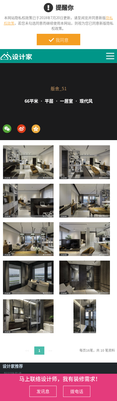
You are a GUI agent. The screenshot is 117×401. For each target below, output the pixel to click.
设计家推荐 (12, 366)
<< (27, 350)
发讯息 (43, 391)
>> (50, 350)
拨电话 (76, 391)
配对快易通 (12, 373)
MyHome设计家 (16, 56)
